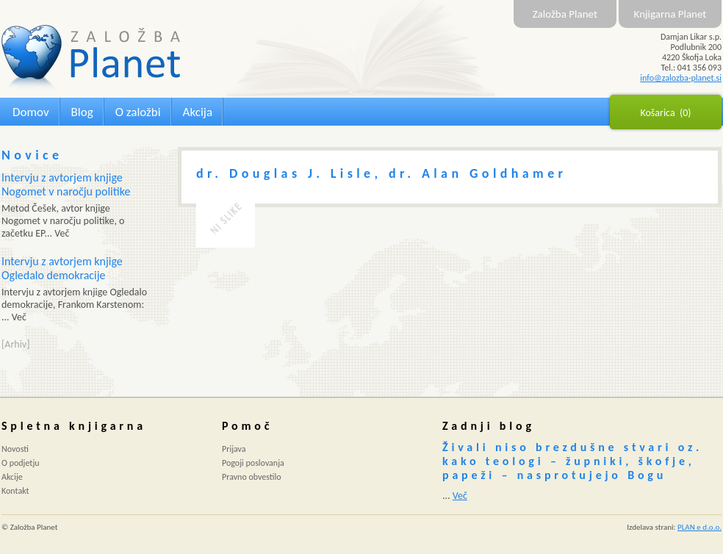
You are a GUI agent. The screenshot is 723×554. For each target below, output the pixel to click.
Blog (82, 112)
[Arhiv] (15, 344)
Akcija (197, 112)
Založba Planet (565, 14)
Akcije (12, 477)
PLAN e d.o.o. (699, 527)
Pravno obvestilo (251, 477)
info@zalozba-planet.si (681, 78)
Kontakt (15, 491)
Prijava (234, 449)
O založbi (138, 112)
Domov (30, 112)
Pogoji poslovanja (253, 463)
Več (460, 495)
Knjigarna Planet (670, 14)
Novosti (15, 449)
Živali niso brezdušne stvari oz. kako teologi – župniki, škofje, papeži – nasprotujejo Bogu (572, 461)
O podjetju (20, 463)
